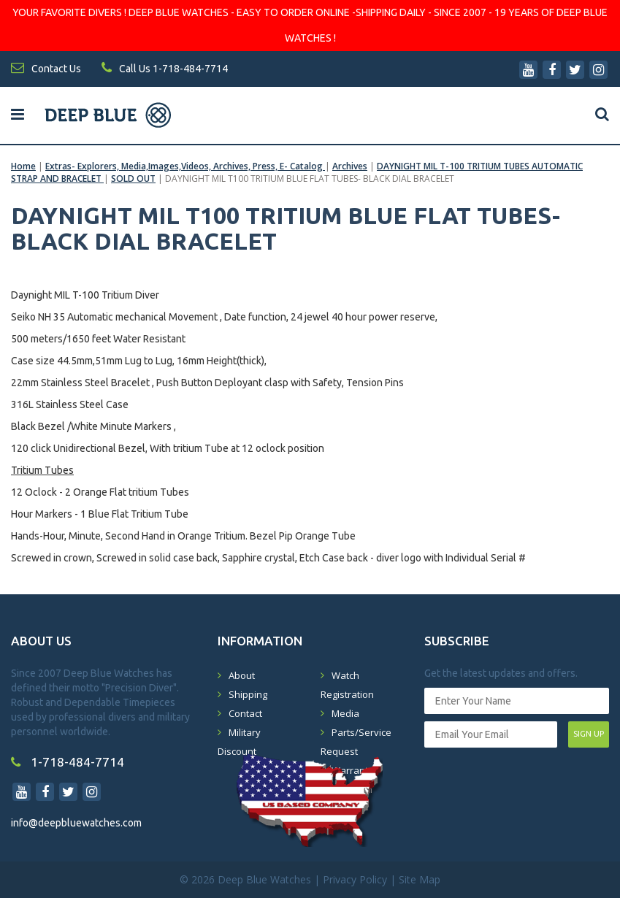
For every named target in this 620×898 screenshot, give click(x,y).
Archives (349, 166)
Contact (245, 713)
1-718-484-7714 (67, 762)
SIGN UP (588, 733)
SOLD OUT (133, 178)
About (242, 675)
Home (23, 166)
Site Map (419, 879)
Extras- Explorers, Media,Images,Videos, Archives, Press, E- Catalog (185, 166)
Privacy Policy (355, 879)
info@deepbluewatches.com (76, 823)
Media (345, 713)
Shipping (248, 694)
